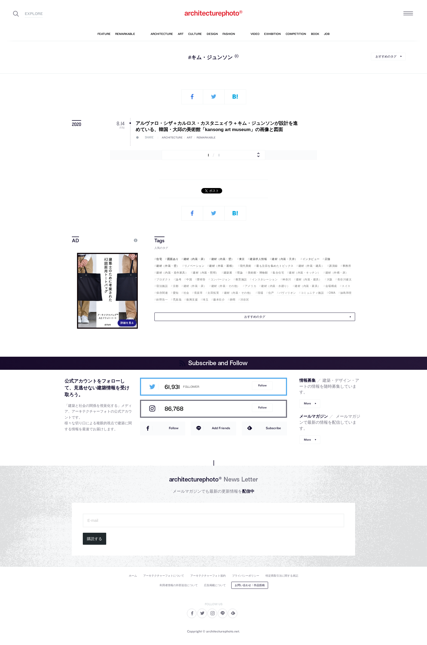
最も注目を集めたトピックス (275, 265)
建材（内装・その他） (238, 292)
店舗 (327, 259)
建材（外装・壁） (167, 265)
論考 (178, 279)
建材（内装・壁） (222, 259)
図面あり (173, 259)
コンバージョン (221, 279)
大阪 (330, 279)
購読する (94, 539)
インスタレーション (265, 279)
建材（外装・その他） (225, 285)
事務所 (347, 265)
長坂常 (198, 292)
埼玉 (205, 299)
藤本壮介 (219, 299)
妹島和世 (346, 292)
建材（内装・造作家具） (172, 272)
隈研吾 (201, 279)
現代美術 (245, 265)
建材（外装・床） (195, 285)
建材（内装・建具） (309, 279)
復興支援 (192, 299)
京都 (176, 285)
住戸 (271, 292)
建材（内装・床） (195, 259)
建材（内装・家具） (308, 285)
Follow (262, 385)
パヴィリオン (287, 292)
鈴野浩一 (162, 299)
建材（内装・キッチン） (305, 272)
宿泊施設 (162, 285)
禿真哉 (177, 299)
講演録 (333, 265)
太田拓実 (213, 292)
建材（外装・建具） (311, 265)
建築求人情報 (258, 259)
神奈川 (286, 279)
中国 (189, 279)
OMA (332, 292)
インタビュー (311, 259)
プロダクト (163, 279)
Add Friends (221, 428)
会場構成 (331, 285)
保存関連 (162, 292)
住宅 (159, 259)
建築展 (228, 272)
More (307, 403)
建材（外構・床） (336, 272)
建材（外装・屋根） (222, 265)
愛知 (176, 292)
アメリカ (250, 285)
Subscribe (273, 428)
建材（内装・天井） (285, 259)
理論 (240, 272)
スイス (346, 285)
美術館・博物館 (258, 272)
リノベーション (194, 265)
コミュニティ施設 (312, 292)
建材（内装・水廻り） (275, 285)
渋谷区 (244, 299)
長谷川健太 (344, 279)
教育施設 (241, 279)
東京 (242, 259)
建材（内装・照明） (206, 272)
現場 (260, 292)
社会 (186, 292)
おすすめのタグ (386, 56)
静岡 (233, 299)
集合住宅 (278, 272)
